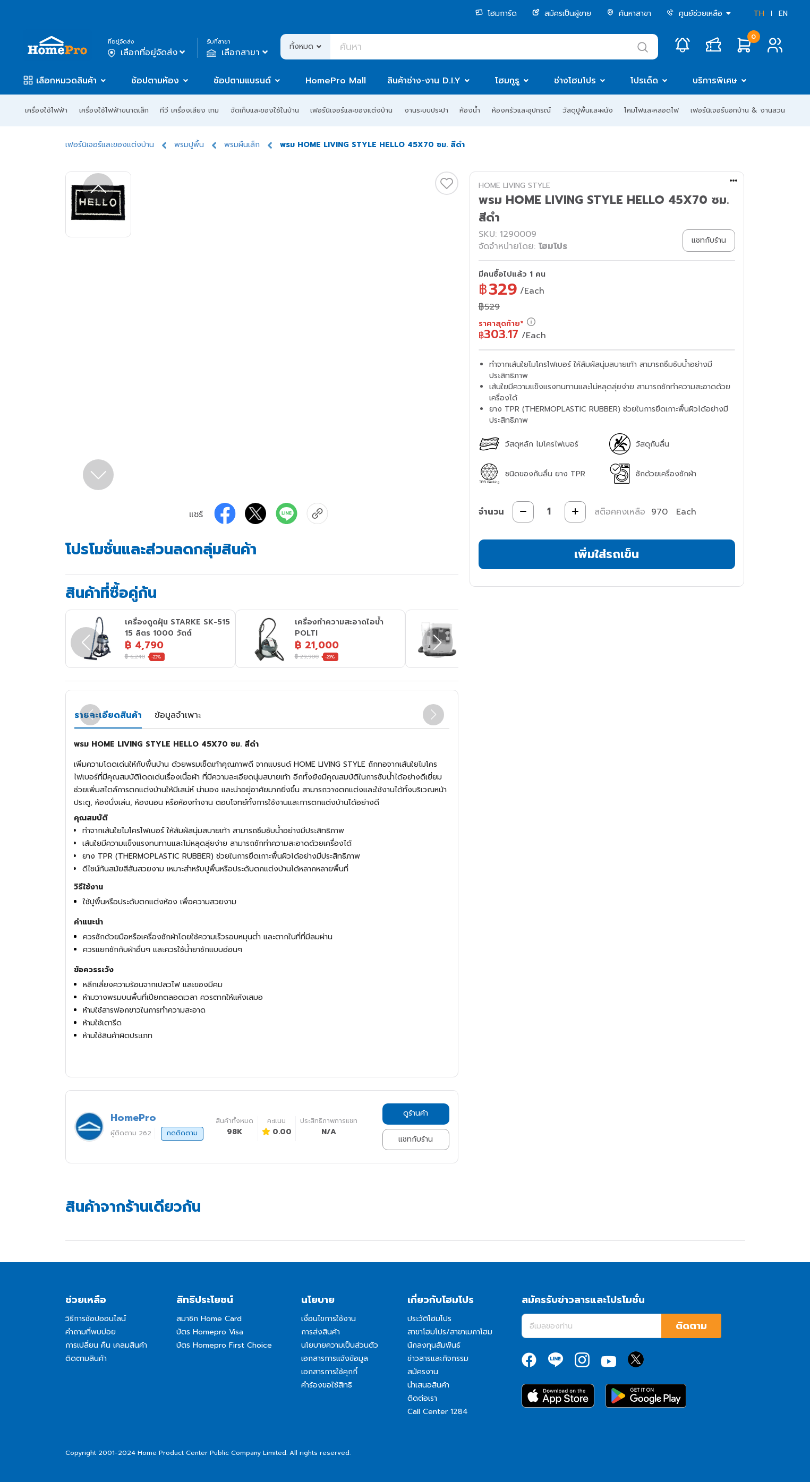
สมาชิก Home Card (209, 1318)
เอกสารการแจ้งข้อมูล (334, 1358)
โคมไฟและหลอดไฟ (651, 110)
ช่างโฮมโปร (575, 80)
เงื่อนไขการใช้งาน (328, 1318)
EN (783, 13)
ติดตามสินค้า (86, 1358)
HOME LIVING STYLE (514, 185)
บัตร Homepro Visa (209, 1332)
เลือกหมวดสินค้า (66, 80)
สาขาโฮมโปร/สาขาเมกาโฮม (449, 1332)
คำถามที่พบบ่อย (90, 1332)
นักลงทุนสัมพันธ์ (434, 1345)
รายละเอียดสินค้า (108, 715)
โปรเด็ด (644, 80)
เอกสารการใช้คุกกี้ (329, 1371)
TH (759, 13)
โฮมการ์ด (496, 13)
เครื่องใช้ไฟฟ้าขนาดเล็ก (114, 110)
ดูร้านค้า (415, 1113)
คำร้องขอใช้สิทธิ (326, 1385)
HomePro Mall (335, 80)
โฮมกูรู (507, 80)
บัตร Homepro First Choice (224, 1345)
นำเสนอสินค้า (428, 1385)
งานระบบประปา (426, 110)
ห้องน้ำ (469, 110)
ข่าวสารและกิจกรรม (437, 1358)
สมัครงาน (422, 1371)
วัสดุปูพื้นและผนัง (587, 110)
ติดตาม (691, 1325)
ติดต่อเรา (422, 1398)
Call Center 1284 (437, 1411)
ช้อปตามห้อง (155, 80)
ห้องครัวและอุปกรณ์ (521, 110)
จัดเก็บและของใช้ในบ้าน (265, 110)
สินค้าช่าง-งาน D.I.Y (424, 80)
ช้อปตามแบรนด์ (242, 80)
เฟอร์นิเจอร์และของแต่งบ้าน (351, 110)
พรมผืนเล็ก (242, 144)
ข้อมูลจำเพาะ (178, 715)
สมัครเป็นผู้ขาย (561, 13)
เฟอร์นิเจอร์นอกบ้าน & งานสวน (737, 110)
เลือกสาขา (238, 52)
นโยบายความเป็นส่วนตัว (339, 1345)
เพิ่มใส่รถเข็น (606, 554)
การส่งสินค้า (320, 1332)
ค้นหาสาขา (629, 13)
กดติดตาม (182, 1133)
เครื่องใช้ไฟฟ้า (46, 110)
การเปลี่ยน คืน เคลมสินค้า (106, 1345)
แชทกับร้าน (415, 1139)
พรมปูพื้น (189, 144)
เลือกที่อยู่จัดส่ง (147, 52)
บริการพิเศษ (715, 80)
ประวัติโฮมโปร (429, 1318)
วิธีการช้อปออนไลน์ (95, 1318)
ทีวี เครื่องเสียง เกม (189, 110)
